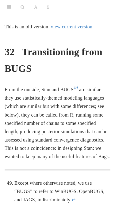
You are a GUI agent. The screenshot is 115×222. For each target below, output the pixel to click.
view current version (72, 26)
